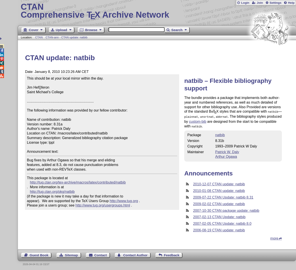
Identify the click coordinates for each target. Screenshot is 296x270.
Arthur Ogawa (226, 155)
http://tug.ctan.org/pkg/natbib (52, 192)
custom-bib (197, 121)
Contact (100, 254)
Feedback (171, 254)
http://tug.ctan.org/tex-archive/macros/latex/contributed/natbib (78, 182)
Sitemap (71, 254)
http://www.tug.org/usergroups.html (103, 205)
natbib (220, 134)
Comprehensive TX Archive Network (157, 11)
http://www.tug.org (124, 201)
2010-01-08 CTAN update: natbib (219, 189)
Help (291, 2)
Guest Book (39, 254)
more (274, 237)
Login (245, 2)
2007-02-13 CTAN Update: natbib (219, 216)
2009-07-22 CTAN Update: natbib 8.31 (223, 196)
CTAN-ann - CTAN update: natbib (66, 37)
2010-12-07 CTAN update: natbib (219, 183)
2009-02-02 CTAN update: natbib (219, 203)
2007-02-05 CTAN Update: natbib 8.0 (222, 222)
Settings (275, 2)
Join (260, 2)
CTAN (39, 37)
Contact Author (135, 254)
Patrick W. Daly (227, 151)
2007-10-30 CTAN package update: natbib (226, 209)
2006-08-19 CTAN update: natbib (219, 229)
